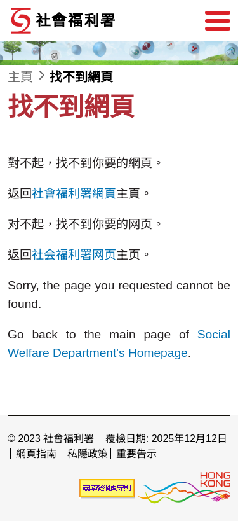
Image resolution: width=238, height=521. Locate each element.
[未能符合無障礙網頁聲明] (107, 488)
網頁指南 (36, 453)
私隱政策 (87, 453)
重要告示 (136, 453)
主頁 (20, 77)
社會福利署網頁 (74, 193)
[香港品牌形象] (184, 488)
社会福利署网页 (74, 254)
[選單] (217, 21)
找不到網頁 (81, 77)
